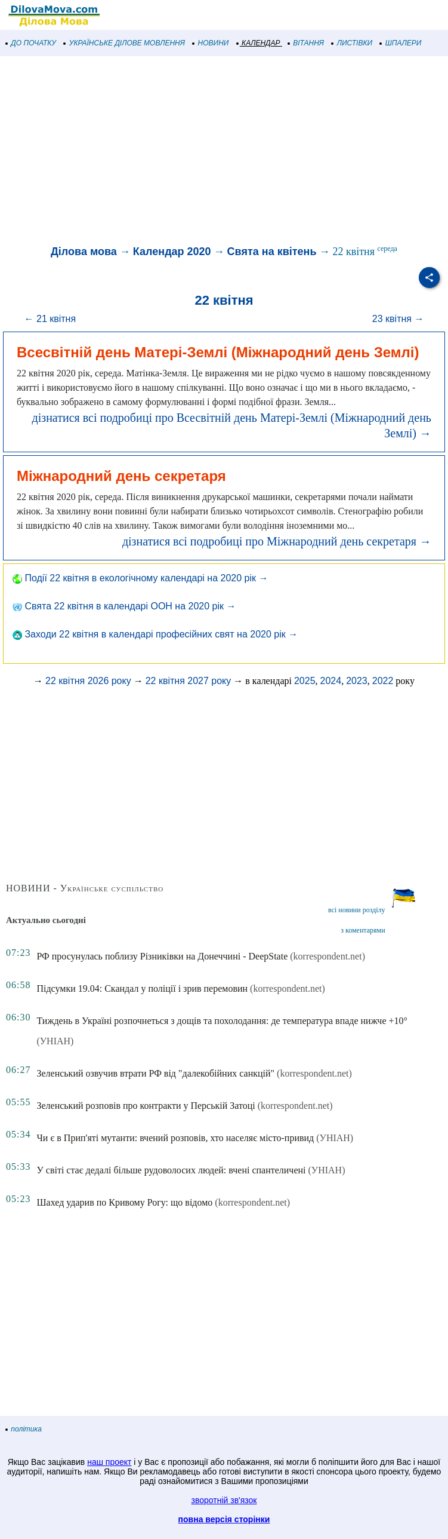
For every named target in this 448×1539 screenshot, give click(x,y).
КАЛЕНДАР (258, 43)
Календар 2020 (172, 251)
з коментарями (363, 930)
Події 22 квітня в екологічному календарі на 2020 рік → (140, 578)
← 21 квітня (50, 319)
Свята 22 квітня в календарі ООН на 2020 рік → (124, 606)
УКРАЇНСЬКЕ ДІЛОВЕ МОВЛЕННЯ (124, 43)
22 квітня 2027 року (188, 681)
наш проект (109, 1462)
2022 (383, 681)
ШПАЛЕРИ (400, 43)
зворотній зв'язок (224, 1500)
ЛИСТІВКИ (352, 43)
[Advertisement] (224, 151)
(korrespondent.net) (327, 956)
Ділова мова (84, 251)
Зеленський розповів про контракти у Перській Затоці (145, 1105)
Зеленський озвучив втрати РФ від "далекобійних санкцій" (155, 1073)
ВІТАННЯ (306, 43)
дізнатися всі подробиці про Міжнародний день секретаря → (276, 541)
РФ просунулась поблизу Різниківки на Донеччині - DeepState (162, 956)
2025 (305, 681)
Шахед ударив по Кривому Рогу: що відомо (124, 1202)
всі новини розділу (356, 910)
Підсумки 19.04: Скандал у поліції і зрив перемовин (142, 988)
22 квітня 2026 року (88, 681)
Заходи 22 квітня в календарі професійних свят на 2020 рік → (155, 634)
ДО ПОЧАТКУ (31, 43)
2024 (331, 681)
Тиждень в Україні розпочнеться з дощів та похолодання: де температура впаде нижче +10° (221, 1021)
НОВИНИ (211, 43)
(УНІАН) (54, 1041)
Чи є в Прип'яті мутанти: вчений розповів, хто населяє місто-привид (175, 1138)
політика (24, 1429)
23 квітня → (398, 319)
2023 (356, 681)
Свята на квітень (272, 251)
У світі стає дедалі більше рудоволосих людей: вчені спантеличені (170, 1170)
